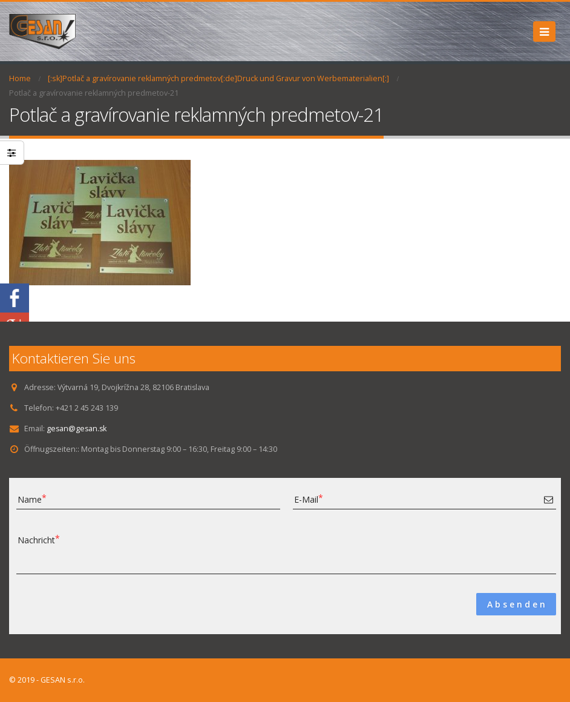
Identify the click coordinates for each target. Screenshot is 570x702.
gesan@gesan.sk (77, 428)
